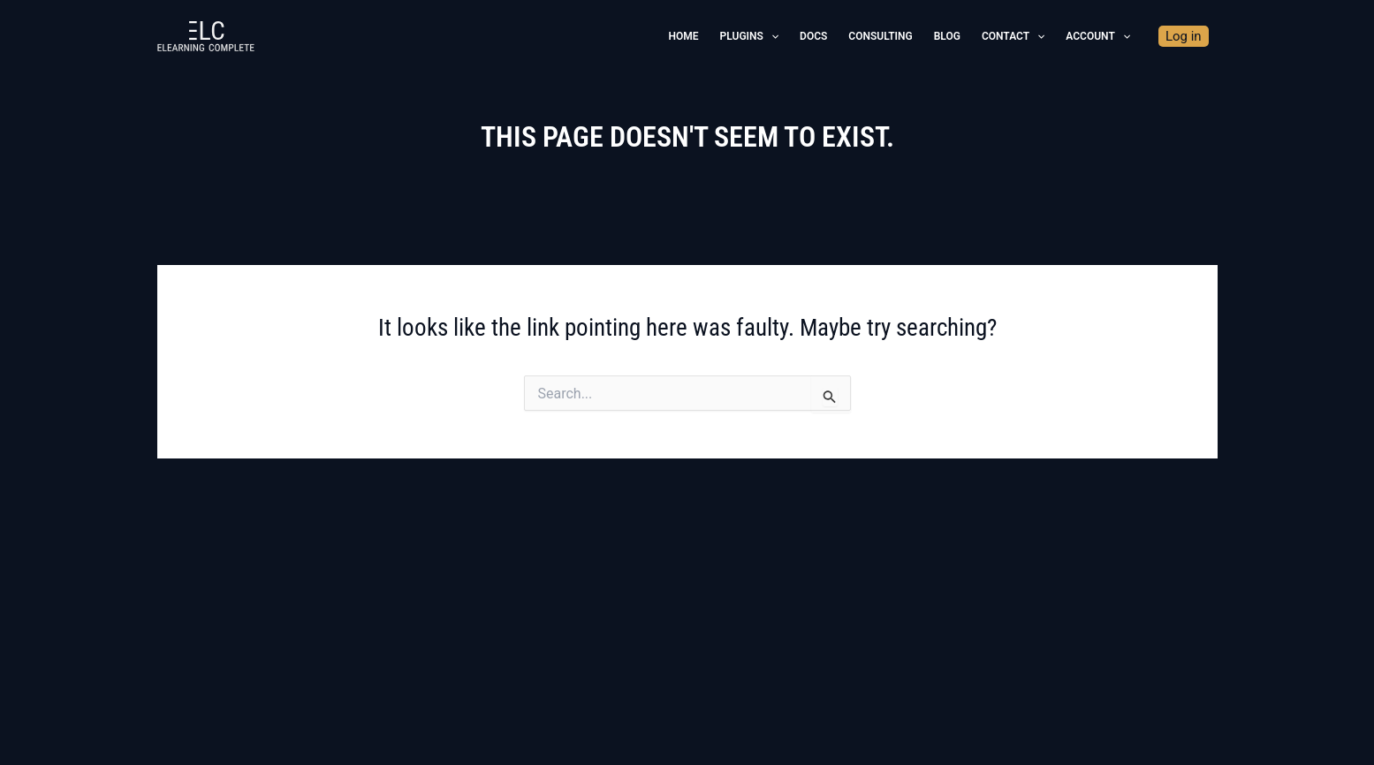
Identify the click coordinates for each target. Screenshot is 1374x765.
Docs (813, 36)
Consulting (880, 36)
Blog (947, 36)
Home (684, 36)
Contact (1013, 36)
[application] (770, 36)
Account (1098, 36)
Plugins (749, 36)
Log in (1183, 36)
